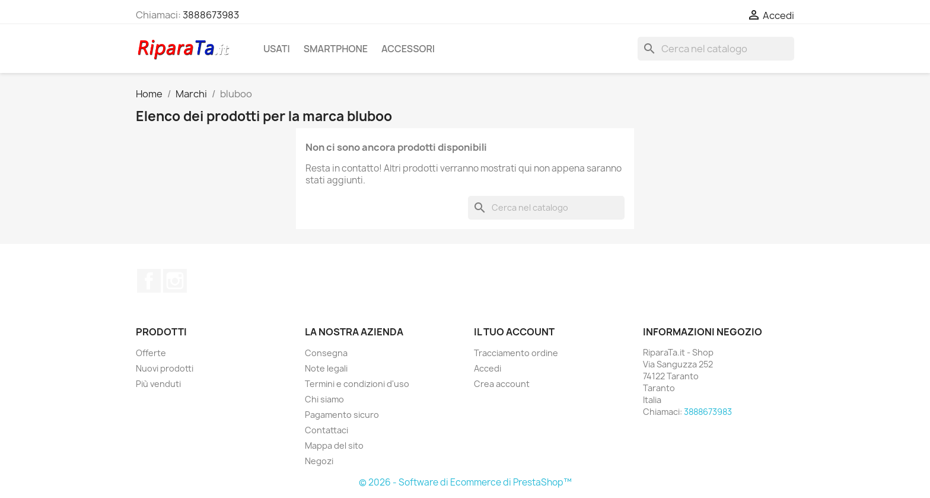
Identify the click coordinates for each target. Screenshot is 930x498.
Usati (276, 48)
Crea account (502, 383)
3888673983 (211, 14)
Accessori (408, 48)
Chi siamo (324, 399)
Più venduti (158, 383)
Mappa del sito (334, 445)
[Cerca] (716, 49)
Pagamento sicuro (342, 414)
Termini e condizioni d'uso (357, 383)
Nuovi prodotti (164, 368)
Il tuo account (514, 331)
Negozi (319, 461)
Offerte (151, 353)
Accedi (487, 368)
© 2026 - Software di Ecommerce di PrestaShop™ (465, 482)
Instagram (175, 281)
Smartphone (336, 48)
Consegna (326, 353)
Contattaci (326, 430)
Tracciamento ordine (516, 353)
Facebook (149, 281)
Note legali (326, 368)
